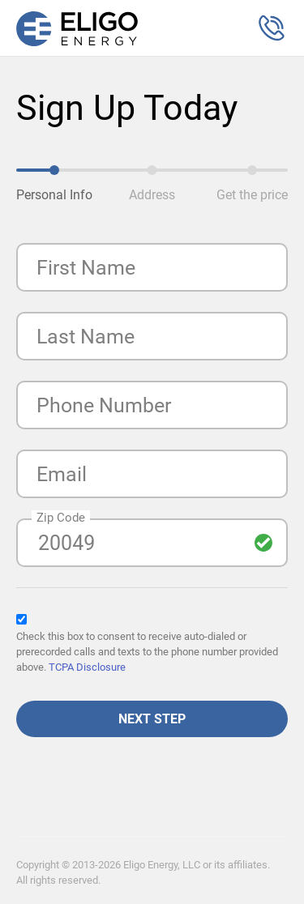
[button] (271, 28)
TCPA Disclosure (87, 667)
